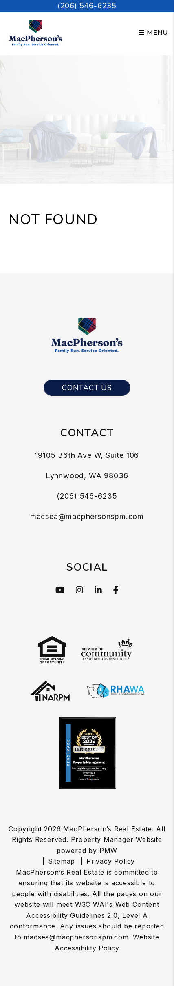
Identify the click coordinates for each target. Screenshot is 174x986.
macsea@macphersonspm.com (87, 516)
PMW (108, 850)
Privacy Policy (110, 861)
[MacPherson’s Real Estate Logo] (35, 32)
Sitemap (61, 861)
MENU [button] (153, 32)
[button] (60, 590)
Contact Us (87, 388)
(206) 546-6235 (87, 6)
